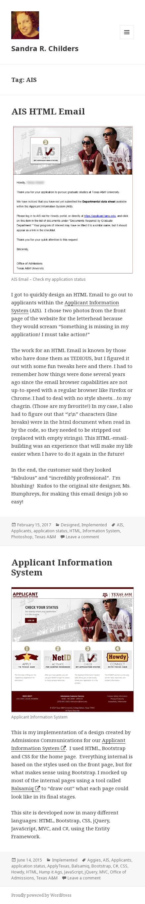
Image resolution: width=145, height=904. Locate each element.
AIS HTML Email (48, 111)
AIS (120, 525)
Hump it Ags (50, 872)
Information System (101, 531)
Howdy (17, 872)
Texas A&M (45, 537)
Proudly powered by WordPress (41, 895)
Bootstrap (101, 866)
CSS (123, 866)
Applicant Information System (62, 567)
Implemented (94, 525)
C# (115, 866)
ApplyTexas (58, 866)
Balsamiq (22, 788)
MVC (103, 872)
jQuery (91, 872)
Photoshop (21, 537)
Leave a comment (82, 537)
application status (50, 531)
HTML (75, 531)
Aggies (94, 860)
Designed (70, 525)
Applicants (21, 531)
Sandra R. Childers (44, 48)
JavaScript (73, 872)
